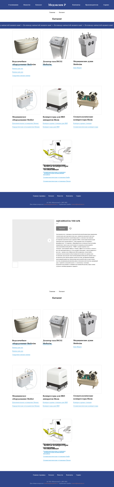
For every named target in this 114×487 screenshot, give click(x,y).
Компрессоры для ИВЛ (51, 127)
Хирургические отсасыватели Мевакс (26, 127)
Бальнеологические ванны (22, 65)
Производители (91, 5)
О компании (13, 5)
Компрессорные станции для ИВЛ (55, 123)
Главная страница (39, 196)
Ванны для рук (17, 72)
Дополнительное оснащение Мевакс (25, 123)
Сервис (78, 196)
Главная (52, 12)
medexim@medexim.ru (51, 204)
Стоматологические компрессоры (85, 127)
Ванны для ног (17, 68)
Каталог (62, 12)
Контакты (69, 196)
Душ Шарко (77, 68)
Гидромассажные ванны (21, 75)
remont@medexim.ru (77, 204)
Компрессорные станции (82, 123)
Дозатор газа (47, 65)
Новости (60, 196)
